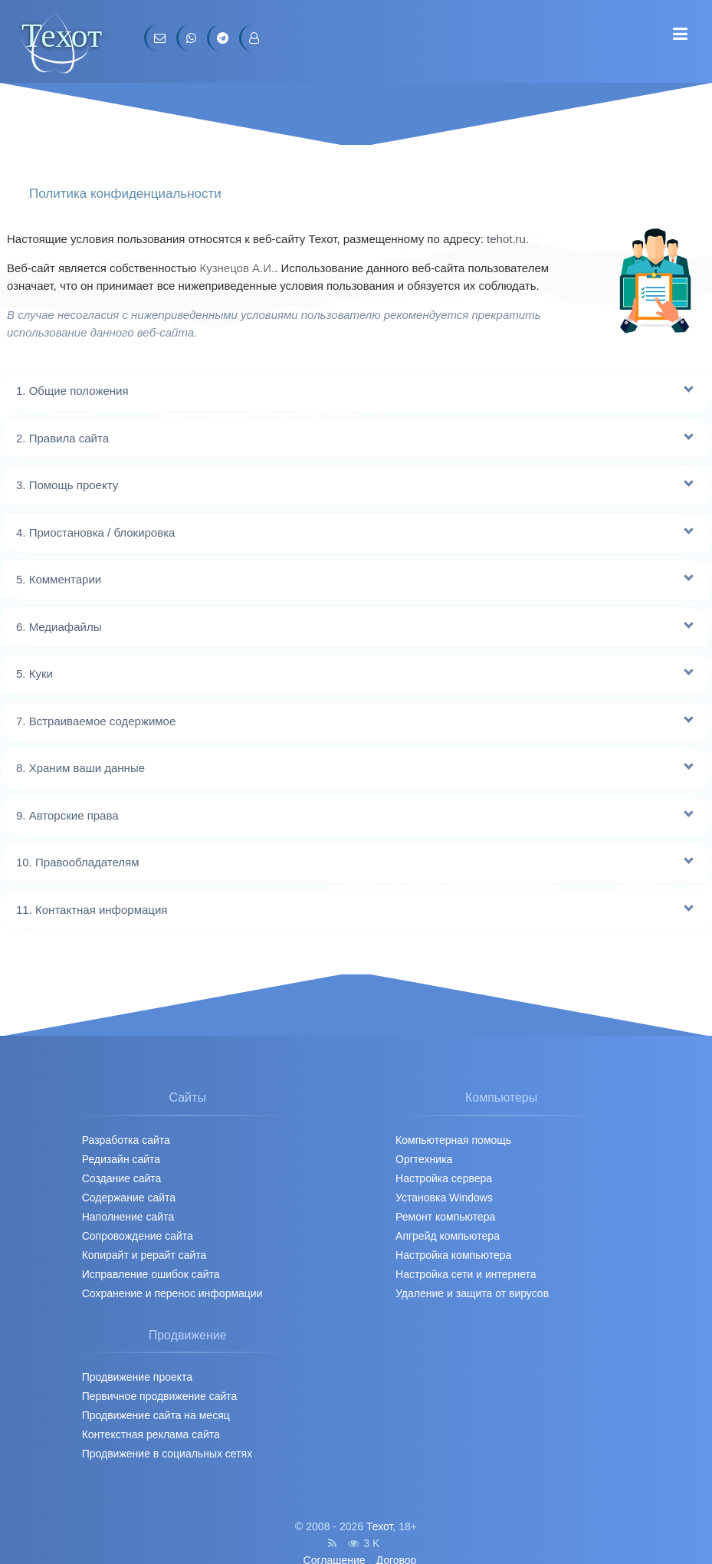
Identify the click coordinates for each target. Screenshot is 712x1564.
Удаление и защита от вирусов (472, 1293)
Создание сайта (122, 1178)
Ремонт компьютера (445, 1217)
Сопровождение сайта (137, 1236)
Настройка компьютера (453, 1255)
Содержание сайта (129, 1197)
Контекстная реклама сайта (151, 1434)
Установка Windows (444, 1197)
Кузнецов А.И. (236, 267)
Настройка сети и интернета (465, 1274)
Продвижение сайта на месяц (156, 1415)
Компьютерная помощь (453, 1140)
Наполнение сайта (128, 1217)
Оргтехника (423, 1159)
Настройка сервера (443, 1178)
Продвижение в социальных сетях (167, 1453)
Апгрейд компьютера (447, 1236)
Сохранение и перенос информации (172, 1293)
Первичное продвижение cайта (160, 1396)
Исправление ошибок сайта (151, 1274)
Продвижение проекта (137, 1377)
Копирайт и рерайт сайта (144, 1255)
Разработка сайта (126, 1140)
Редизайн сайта (121, 1159)
